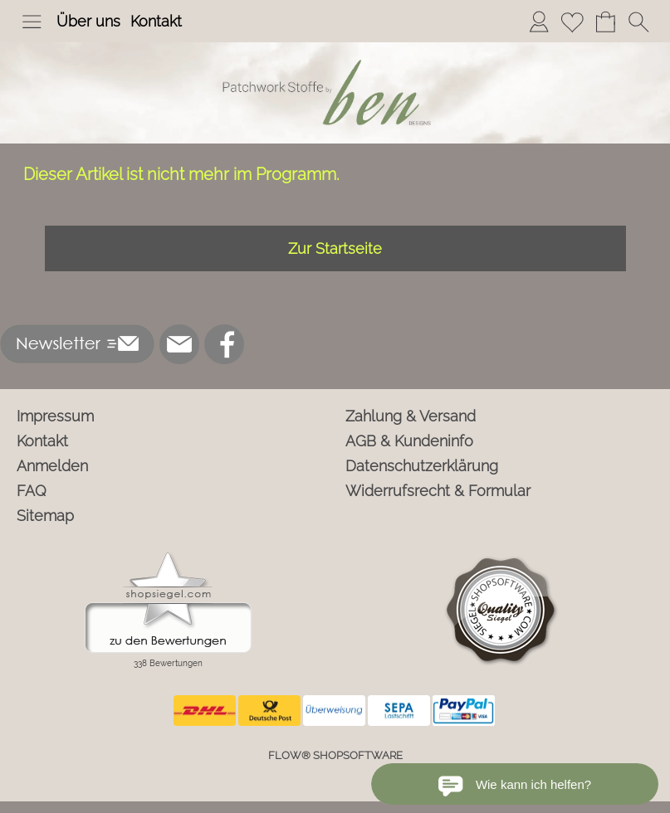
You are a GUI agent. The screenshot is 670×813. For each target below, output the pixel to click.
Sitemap (45, 515)
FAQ (31, 490)
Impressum (55, 416)
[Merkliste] (572, 21)
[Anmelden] (538, 21)
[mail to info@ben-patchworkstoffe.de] (179, 344)
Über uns (88, 21)
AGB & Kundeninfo (409, 441)
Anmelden (52, 466)
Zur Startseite (335, 248)
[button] (31, 21)
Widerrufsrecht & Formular (438, 490)
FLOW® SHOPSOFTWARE (335, 755)
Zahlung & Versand (410, 416)
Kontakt (156, 21)
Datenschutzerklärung (421, 466)
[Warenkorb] (605, 21)
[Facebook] (224, 344)
